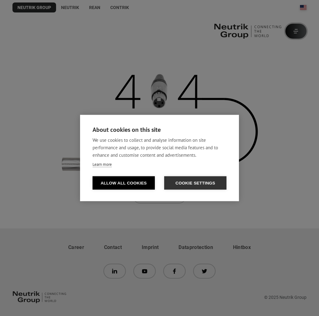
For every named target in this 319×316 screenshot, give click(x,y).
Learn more (102, 164)
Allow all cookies (124, 183)
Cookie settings (195, 183)
